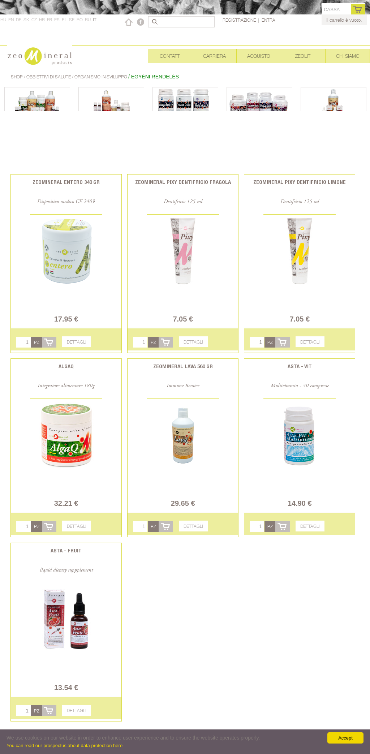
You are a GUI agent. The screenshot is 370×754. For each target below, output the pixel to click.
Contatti (170, 56)
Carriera (214, 56)
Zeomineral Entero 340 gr (66, 182)
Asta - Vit (300, 366)
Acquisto (258, 56)
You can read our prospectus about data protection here (64, 745)
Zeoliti (303, 56)
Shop (17, 76)
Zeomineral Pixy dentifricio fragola (183, 182)
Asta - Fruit (66, 550)
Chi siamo (348, 56)
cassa (332, 9)
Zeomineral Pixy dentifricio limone (299, 182)
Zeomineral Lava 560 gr (183, 366)
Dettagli (76, 342)
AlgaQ (66, 366)
